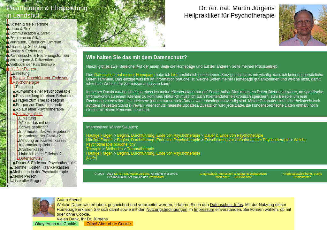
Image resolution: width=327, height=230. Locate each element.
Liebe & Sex (20, 29)
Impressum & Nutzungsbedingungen (242, 173)
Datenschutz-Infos (226, 204)
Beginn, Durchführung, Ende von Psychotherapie (158, 135)
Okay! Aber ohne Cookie (108, 223)
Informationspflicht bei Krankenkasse (38, 147)
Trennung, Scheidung (28, 46)
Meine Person (24, 176)
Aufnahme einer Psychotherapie (43, 91)
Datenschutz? (30, 158)
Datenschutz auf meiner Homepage (124, 75)
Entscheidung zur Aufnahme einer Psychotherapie (246, 140)
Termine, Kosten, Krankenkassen (41, 167)
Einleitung (21, 73)
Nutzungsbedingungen (167, 209)
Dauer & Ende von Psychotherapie (45, 163)
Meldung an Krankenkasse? (43, 140)
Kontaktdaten (302, 177)
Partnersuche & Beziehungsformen (39, 55)
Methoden (114, 149)
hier (174, 75)
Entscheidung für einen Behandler (45, 96)
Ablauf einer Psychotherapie (40, 109)
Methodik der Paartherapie (32, 64)
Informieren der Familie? (40, 136)
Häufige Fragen (23, 69)
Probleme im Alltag (26, 37)
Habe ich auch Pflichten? (40, 154)
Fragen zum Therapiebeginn (40, 100)
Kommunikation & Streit (29, 33)
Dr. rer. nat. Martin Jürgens (237, 8)
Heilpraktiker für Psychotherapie (229, 15)
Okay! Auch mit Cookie (56, 223)
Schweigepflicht (29, 113)
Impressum (204, 209)
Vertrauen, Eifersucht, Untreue (35, 42)
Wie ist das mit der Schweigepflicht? (35, 124)
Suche (318, 173)
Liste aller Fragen (27, 181)
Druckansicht (243, 177)
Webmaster (156, 177)
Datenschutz (208, 173)
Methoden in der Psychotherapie (40, 172)
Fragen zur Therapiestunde (39, 105)
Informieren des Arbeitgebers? (45, 131)
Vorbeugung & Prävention (31, 60)
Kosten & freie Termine (29, 24)
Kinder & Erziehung (26, 51)
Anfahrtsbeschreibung (297, 173)
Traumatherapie (140, 149)
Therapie (93, 149)
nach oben (223, 177)
